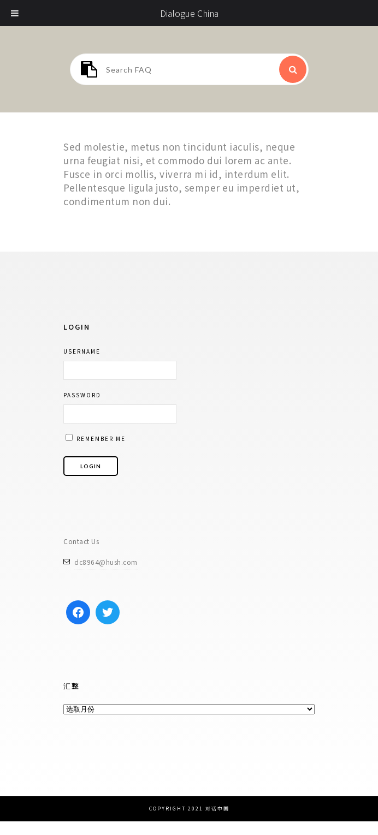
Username (82, 351)
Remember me (96, 438)
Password (82, 395)
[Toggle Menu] (15, 13)
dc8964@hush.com (106, 561)
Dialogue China (189, 13)
